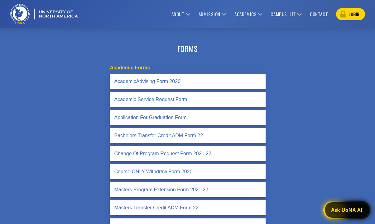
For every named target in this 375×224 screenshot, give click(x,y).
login (354, 14)
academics (245, 14)
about (178, 14)
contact (319, 14)
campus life (283, 14)
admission (209, 14)
